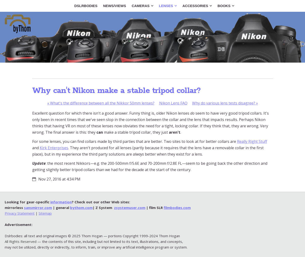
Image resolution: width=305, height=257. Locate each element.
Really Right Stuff (252, 141)
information (61, 202)
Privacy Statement (20, 213)
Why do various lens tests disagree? (225, 103)
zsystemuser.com (129, 207)
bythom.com (81, 207)
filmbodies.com (177, 207)
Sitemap (45, 213)
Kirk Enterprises (54, 147)
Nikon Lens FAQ (173, 103)
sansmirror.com (38, 207)
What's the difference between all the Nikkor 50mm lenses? (100, 103)
